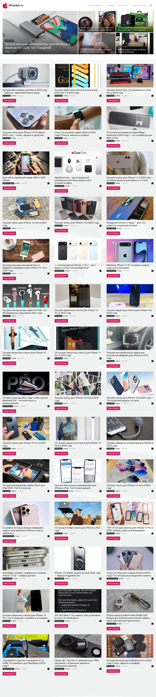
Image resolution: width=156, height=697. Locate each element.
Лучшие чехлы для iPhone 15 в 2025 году (77, 222)
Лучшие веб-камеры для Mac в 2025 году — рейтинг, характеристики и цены (25, 91)
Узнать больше (9, 100)
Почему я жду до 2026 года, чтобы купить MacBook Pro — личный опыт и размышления (25, 401)
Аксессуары (9, 40)
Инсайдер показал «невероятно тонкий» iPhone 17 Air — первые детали (24, 574)
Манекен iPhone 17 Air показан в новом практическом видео (128, 266)
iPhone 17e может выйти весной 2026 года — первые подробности (78, 574)
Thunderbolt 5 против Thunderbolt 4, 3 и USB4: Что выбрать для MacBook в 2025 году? (24, 663)
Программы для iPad (87, 46)
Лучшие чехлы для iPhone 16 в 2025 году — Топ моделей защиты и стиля (130, 399)
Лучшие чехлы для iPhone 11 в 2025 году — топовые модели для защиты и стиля (130, 179)
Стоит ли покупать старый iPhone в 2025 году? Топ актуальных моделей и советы (129, 574)
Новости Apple (85, 24)
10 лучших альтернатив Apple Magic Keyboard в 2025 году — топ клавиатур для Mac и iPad (129, 135)
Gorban (13, 95)
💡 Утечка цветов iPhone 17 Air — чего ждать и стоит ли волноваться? (75, 266)
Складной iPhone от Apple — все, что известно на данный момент (126, 224)
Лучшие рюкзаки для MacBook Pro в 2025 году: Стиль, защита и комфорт (129, 661)
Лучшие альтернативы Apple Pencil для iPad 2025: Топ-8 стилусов (24, 486)
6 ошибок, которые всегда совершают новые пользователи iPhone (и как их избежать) (23, 530)
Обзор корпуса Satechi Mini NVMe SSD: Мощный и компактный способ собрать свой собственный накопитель (128, 618)
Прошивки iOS (59, 621)
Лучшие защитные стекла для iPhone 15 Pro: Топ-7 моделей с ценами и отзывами (25, 616)
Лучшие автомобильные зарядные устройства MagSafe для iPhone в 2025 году (127, 355)
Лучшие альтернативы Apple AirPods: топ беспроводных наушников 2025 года (25, 311)
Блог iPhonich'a (7, 406)
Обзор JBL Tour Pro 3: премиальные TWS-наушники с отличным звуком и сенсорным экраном (77, 663)
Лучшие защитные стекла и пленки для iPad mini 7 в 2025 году (76, 91)
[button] (150, 5)
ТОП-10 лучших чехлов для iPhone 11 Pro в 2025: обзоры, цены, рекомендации (130, 529)
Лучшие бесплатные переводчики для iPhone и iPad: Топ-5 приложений (75, 486)
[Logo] (21, 5)
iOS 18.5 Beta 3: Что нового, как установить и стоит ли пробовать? (78, 616)
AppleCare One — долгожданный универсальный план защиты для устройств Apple (73, 180)
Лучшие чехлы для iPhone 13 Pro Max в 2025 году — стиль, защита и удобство (24, 133)
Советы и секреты (8, 183)
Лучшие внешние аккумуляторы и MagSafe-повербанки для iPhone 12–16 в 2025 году (25, 268)
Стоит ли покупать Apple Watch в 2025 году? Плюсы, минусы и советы (75, 133)
